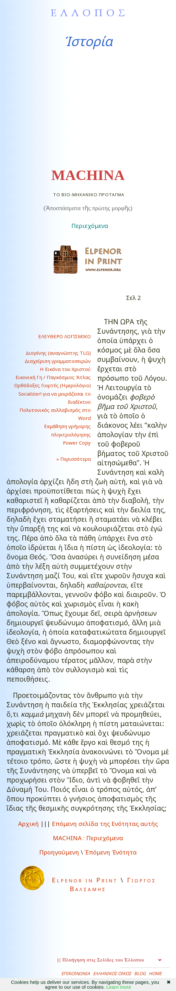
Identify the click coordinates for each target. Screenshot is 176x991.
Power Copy (77, 442)
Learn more (118, 987)
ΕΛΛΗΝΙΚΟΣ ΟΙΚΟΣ (112, 973)
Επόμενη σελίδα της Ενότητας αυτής (105, 823)
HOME (155, 973)
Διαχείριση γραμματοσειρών (58, 361)
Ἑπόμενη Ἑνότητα (111, 852)
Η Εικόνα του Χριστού (65, 369)
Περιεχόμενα (89, 225)
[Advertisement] (88, 108)
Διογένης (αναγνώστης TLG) (58, 353)
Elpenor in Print (85, 880)
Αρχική (28, 823)
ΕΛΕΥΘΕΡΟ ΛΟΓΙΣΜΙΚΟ (64, 336)
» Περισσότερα (68, 459)
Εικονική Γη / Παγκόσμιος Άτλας (53, 377)
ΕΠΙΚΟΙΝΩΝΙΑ (75, 973)
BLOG (140, 973)
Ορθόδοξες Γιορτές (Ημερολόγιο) (52, 385)
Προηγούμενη (59, 852)
